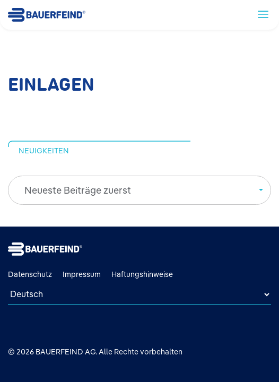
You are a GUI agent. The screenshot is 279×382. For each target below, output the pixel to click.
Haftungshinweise (142, 274)
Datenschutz (30, 274)
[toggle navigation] (263, 14)
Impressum (82, 274)
